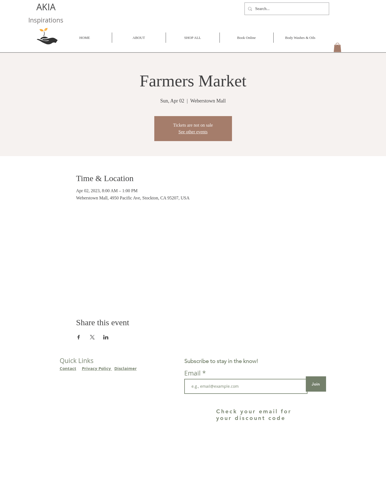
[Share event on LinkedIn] (106, 337)
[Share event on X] (92, 337)
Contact (68, 368)
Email (193, 373)
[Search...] (286, 9)
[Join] (316, 384)
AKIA (47, 7)
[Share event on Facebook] (78, 337)
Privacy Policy (97, 368)
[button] (337, 47)
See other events (193, 131)
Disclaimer (125, 368)
